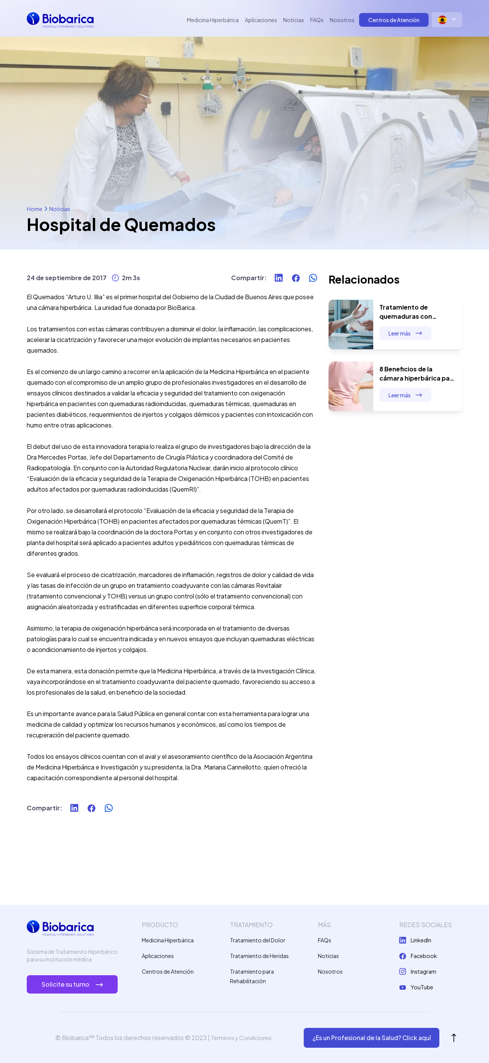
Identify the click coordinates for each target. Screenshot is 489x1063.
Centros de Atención (393, 19)
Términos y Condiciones (241, 1037)
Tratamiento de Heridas (259, 955)
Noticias (293, 19)
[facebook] (296, 277)
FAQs (317, 19)
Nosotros (342, 19)
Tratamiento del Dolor (257, 940)
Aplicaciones (261, 19)
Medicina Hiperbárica (213, 19)
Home (34, 208)
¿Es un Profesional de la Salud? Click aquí (372, 1038)
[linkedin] (279, 277)
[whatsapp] (313, 277)
